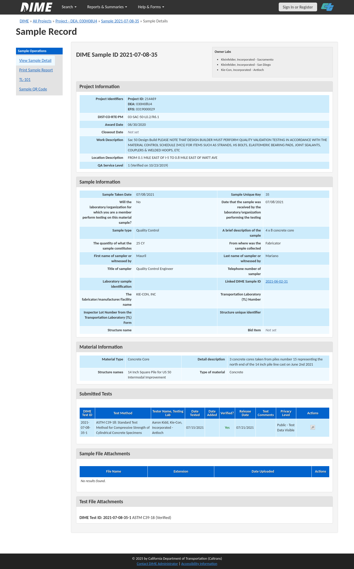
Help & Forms (151, 6)
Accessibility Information (199, 564)
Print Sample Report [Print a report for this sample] (36, 70)
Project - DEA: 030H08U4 (76, 21)
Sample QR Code (33, 89)
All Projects (42, 21)
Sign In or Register (298, 7)
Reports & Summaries (107, 6)
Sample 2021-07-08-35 (120, 21)
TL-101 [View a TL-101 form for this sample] (25, 79)
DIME (24, 21)
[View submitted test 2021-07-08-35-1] (312, 428)
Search (69, 6)
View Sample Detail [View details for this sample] (35, 60)
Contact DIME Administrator (157, 564)
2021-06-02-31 (277, 281)
